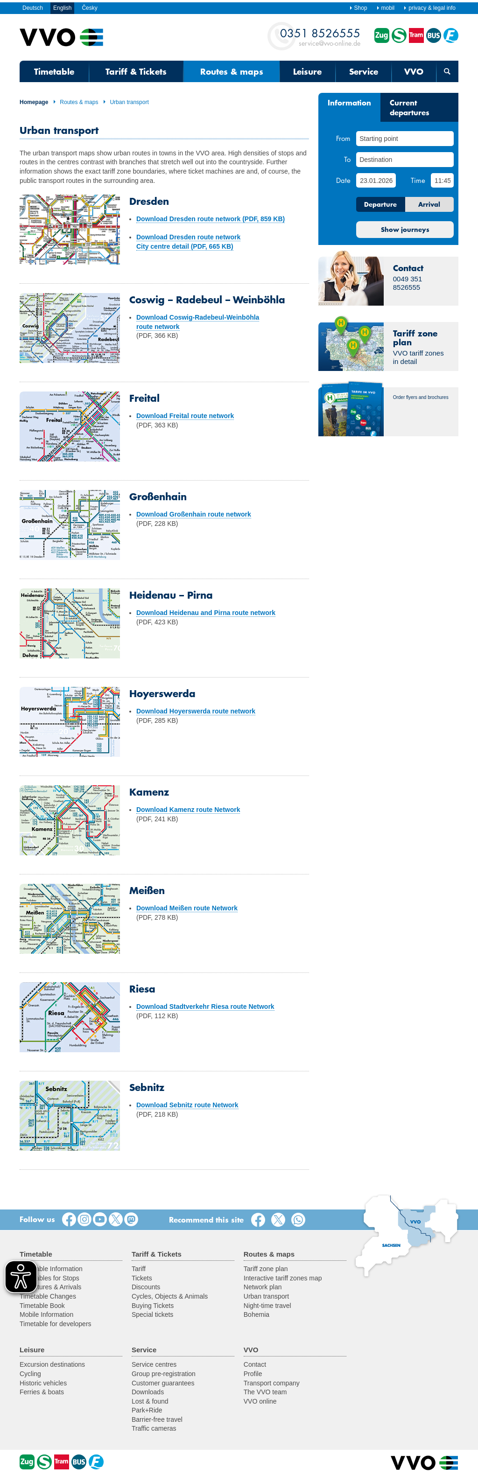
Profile (253, 1373)
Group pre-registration (164, 1373)
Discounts (146, 1287)
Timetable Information (51, 1268)
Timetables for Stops (49, 1278)
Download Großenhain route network (193, 514)
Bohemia (256, 1314)
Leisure (307, 71)
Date (343, 180)
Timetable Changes (48, 1296)
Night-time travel (267, 1305)
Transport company (272, 1383)
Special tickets (152, 1314)
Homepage (34, 102)
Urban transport (125, 102)
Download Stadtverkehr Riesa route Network (205, 1006)
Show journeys (405, 229)
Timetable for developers (55, 1324)
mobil (385, 8)
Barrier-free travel (157, 1419)
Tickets (142, 1278)
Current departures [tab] (409, 107)
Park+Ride (147, 1410)
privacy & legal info (429, 8)
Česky (89, 8)
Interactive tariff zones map (283, 1278)
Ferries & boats (42, 1392)
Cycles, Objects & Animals (170, 1296)
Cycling (30, 1373)
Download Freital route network (185, 415)
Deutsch (32, 8)
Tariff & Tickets (136, 71)
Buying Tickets (153, 1305)
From (343, 138)
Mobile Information (46, 1314)
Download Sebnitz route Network (187, 1105)
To (347, 159)
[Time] (442, 180)
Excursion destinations (52, 1364)
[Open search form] (447, 71)
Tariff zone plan (266, 1268)
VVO (413, 71)
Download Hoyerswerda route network (195, 711)
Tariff (139, 1268)
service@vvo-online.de (320, 37)
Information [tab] (349, 102)
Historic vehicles (43, 1383)
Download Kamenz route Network (188, 809)
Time (418, 180)
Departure (380, 204)
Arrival (429, 204)
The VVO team (265, 1392)
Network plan (263, 1287)
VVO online (260, 1401)
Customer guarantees (163, 1383)
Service (363, 71)
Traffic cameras (154, 1428)
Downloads (148, 1392)
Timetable (54, 71)
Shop (358, 8)
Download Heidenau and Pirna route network (205, 612)
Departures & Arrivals (50, 1287)
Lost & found (150, 1401)
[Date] (375, 180)
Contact (255, 1364)
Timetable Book (42, 1305)
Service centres (154, 1364)
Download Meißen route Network (187, 908)
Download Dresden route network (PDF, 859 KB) (210, 219)
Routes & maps (231, 71)
